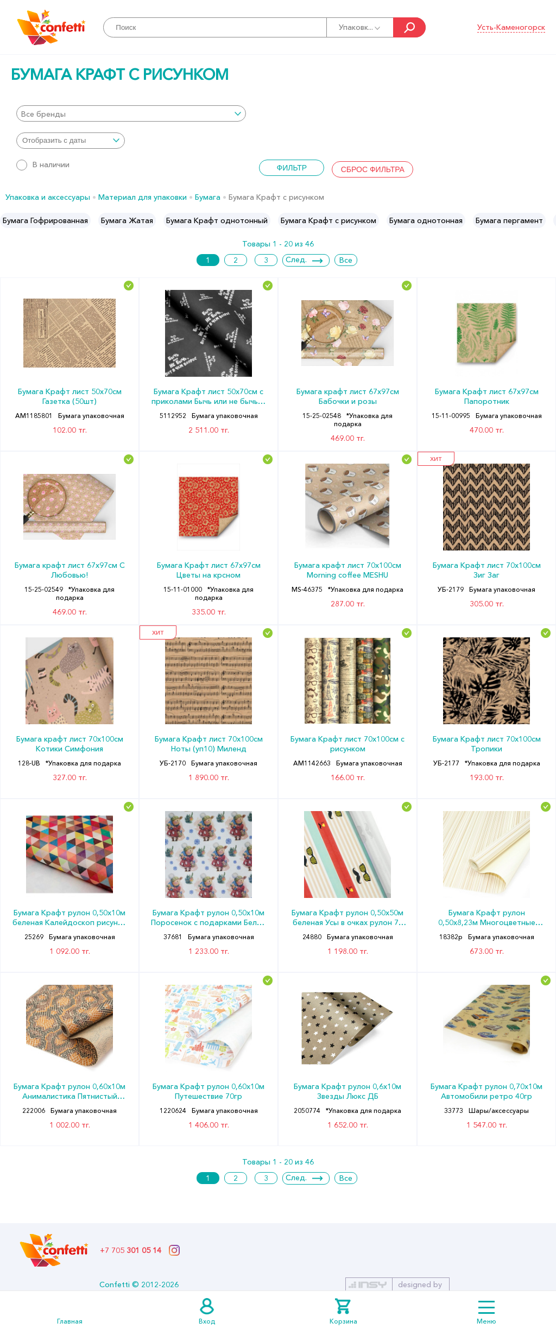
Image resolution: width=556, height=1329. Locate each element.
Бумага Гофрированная (45, 220)
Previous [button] (9, 220)
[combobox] (131, 113)
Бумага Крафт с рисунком (328, 220)
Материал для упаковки (142, 197)
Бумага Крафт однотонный (217, 220)
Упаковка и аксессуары (47, 197)
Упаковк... (360, 27)
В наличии (43, 164)
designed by (420, 1284)
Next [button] (547, 220)
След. (296, 259)
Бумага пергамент (509, 220)
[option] (45, 220)
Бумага (207, 197)
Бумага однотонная (426, 220)
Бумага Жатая (127, 220)
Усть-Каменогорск (511, 27)
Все (345, 260)
